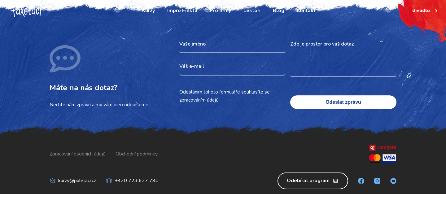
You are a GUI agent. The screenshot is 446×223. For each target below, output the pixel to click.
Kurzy (148, 10)
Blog (278, 10)
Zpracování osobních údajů (78, 154)
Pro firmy (220, 10)
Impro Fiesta (182, 10)
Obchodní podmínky (137, 154)
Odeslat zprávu (343, 102)
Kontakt (306, 10)
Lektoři (251, 10)
